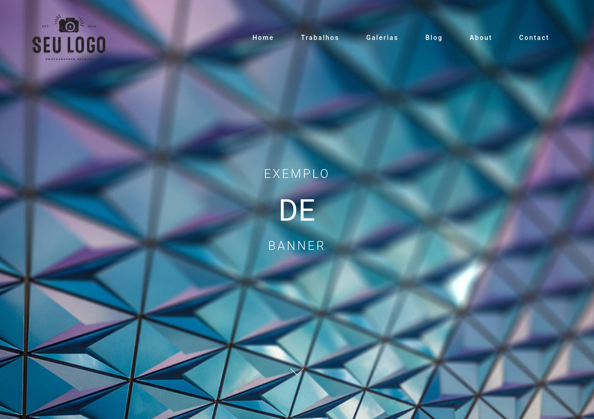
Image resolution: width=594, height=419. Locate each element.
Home (263, 37)
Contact (534, 37)
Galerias (382, 37)
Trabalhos (320, 37)
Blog (434, 37)
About (481, 37)
